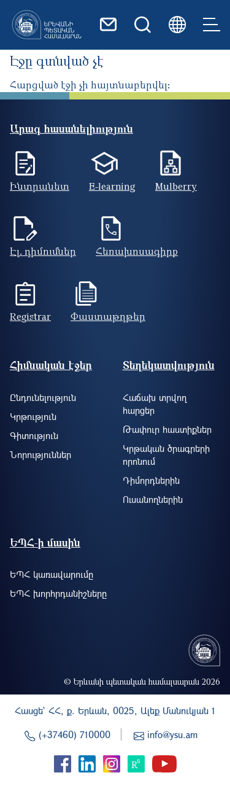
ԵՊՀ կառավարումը (51, 574)
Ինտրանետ (39, 186)
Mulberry (176, 186)
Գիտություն (34, 435)
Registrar (30, 316)
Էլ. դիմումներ (43, 251)
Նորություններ (40, 454)
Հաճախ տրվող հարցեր (154, 403)
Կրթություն (33, 416)
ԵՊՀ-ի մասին (45, 542)
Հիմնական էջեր (51, 365)
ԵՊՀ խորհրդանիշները (58, 593)
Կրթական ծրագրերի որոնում (166, 454)
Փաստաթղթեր (108, 316)
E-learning (112, 186)
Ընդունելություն (43, 397)
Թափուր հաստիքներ (167, 429)
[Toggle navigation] (211, 24)
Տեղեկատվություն (169, 365)
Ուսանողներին (153, 499)
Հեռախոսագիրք (137, 251)
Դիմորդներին (151, 480)
